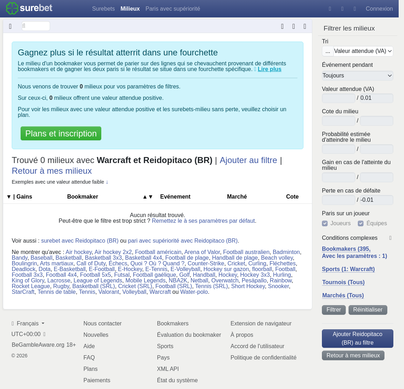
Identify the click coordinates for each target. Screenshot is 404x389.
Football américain (158, 252)
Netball (199, 280)
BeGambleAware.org (38, 345)
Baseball (41, 258)
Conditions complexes (350, 238)
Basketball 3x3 (103, 258)
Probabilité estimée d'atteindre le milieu (346, 137)
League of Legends (98, 280)
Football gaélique (154, 275)
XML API (168, 369)
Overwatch (224, 280)
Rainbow (280, 280)
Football (285, 269)
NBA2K (178, 280)
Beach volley (277, 258)
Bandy (19, 258)
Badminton (286, 252)
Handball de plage (235, 258)
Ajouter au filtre (248, 160)
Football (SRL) (173, 286)
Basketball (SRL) (93, 286)
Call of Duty (91, 263)
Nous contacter (103, 323)
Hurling (282, 275)
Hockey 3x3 (255, 275)
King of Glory (28, 280)
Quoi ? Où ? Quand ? (157, 263)
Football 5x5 (95, 275)
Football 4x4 (61, 275)
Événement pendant (347, 65)
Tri (325, 41)
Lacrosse (58, 280)
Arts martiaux (56, 263)
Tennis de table (57, 292)
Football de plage (187, 258)
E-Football (102, 269)
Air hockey (79, 252)
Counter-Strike (206, 263)
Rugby (61, 286)
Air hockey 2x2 (113, 252)
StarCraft (23, 292)
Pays (163, 358)
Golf (184, 275)
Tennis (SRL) (211, 286)
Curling (257, 263)
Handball (204, 275)
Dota (45, 269)
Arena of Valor (202, 252)
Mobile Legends (145, 280)
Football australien (246, 252)
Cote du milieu (340, 111)
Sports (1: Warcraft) (348, 269)
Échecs (118, 263)
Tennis (87, 292)
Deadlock (24, 269)
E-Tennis (156, 269)
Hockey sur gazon (226, 269)
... (327, 51)
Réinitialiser (368, 310)
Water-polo (194, 292)
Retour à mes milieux (353, 355)
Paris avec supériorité (172, 9)
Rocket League (31, 286)
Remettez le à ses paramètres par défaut (203, 221)
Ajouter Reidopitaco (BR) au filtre (358, 338)
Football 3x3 (27, 275)
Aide (89, 346)
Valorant (108, 292)
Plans (91, 369)
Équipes (376, 223)
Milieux (130, 9)
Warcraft (160, 292)
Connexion (379, 9)
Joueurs (340, 223)
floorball (262, 269)
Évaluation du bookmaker (189, 335)
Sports (165, 346)
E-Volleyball (185, 269)
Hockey (228, 275)
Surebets (103, 9)
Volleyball (134, 292)
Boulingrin (24, 263)
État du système (177, 380)
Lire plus (270, 69)
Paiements (97, 380)
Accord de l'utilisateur (258, 346)
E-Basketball (70, 269)
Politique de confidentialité (264, 358)
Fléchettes (282, 263)
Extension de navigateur (261, 323)
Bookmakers (173, 323)
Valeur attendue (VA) (348, 89)
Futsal (122, 275)
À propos (242, 335)
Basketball (68, 258)
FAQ (89, 358)
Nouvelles (96, 335)
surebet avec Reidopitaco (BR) (80, 241)
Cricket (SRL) (135, 286)
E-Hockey (130, 269)
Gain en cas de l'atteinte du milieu (356, 165)
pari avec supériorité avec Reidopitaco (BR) (183, 241)
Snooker (278, 286)
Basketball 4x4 (143, 258)
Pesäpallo (254, 280)
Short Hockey (248, 286)
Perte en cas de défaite (351, 191)
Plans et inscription (61, 133)
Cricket (236, 263)
